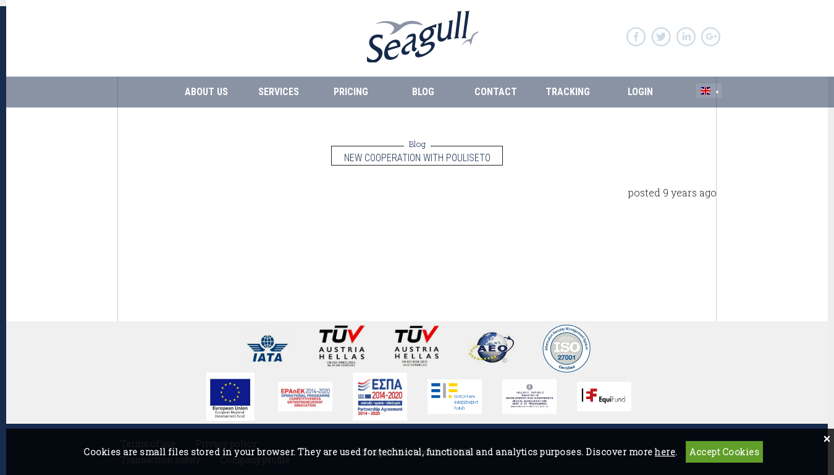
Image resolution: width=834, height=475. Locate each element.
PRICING (351, 92)
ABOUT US (206, 92)
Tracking (567, 92)
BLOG (423, 92)
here (665, 452)
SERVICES (278, 92)
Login (640, 92)
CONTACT (495, 92)
